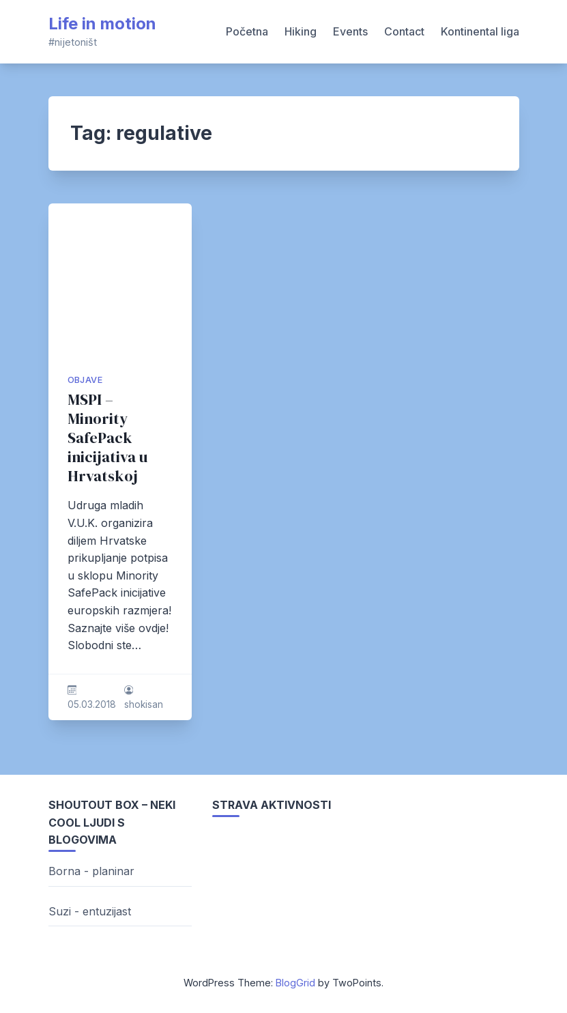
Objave (85, 380)
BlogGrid (295, 982)
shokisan (143, 704)
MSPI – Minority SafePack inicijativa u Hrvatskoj (107, 438)
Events (350, 31)
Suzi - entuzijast (89, 911)
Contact (404, 31)
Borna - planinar (91, 871)
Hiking (301, 31)
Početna (247, 31)
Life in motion (102, 23)
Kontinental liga (480, 31)
